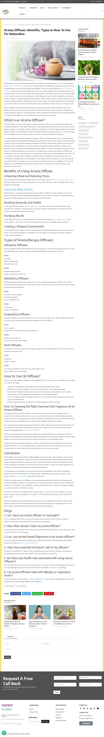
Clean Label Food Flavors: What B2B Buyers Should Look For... (88, 104)
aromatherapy (21, 586)
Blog (10, 24)
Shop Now (83, 11)
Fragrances (59, 717)
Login (92, 1)
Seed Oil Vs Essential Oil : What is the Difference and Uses (64, 623)
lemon (55, 219)
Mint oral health (84, 145)
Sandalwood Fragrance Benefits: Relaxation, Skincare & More (14, 624)
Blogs (14, 24)
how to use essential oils (86, 126)
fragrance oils (22, 543)
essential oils (11, 86)
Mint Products (60, 709)
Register (99, 1)
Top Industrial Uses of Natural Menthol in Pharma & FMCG (88, 78)
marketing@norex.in (87, 718)
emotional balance (21, 476)
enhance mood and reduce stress (62, 180)
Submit (7, 657)
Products (22, 8)
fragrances (21, 86)
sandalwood (35, 430)
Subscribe (45, 721)
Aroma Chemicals (61, 720)
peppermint (63, 219)
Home (5, 24)
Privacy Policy (34, 712)
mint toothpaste (84, 130)
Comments (11, 636)
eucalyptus (27, 206)
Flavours (58, 715)
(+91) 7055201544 (6, 1)
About (42, 8)
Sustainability (66, 8)
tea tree (36, 206)
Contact (22, 15)
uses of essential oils (85, 137)
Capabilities (33, 8)
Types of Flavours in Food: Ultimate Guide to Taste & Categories (38, 624)
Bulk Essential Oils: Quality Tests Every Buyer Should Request (87, 52)
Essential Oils (60, 712)
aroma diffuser (9, 586)
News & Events (53, 8)
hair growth (82, 123)
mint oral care (83, 134)
